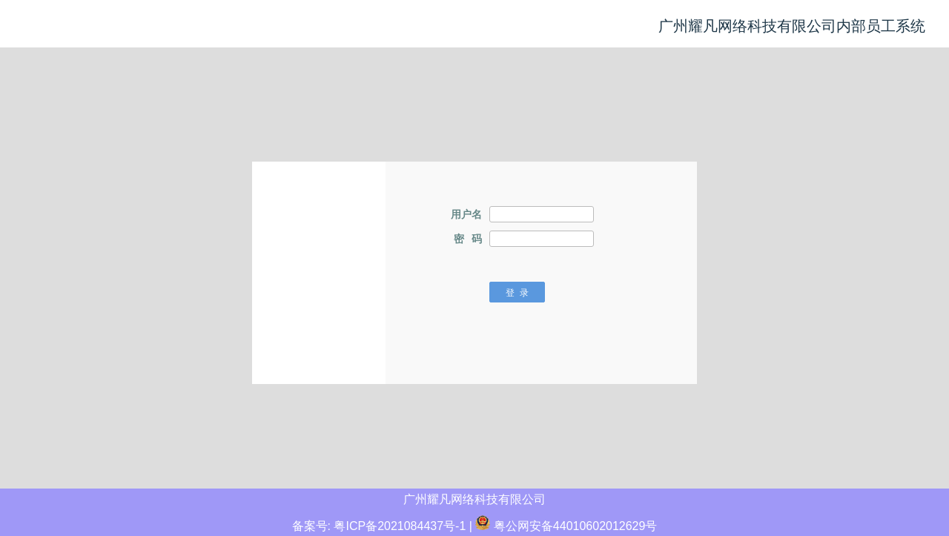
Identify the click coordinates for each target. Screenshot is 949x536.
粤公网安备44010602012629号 (566, 526)
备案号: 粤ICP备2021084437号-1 (379, 526)
